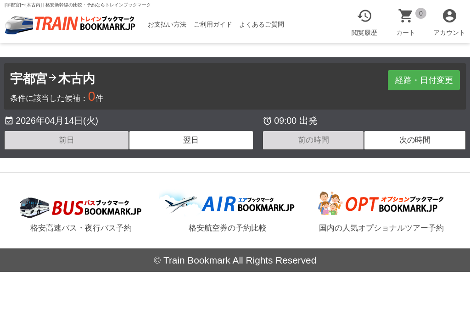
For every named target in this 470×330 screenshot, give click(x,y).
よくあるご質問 (263, 24)
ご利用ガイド (214, 24)
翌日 (191, 140)
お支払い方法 (168, 24)
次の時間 (415, 140)
